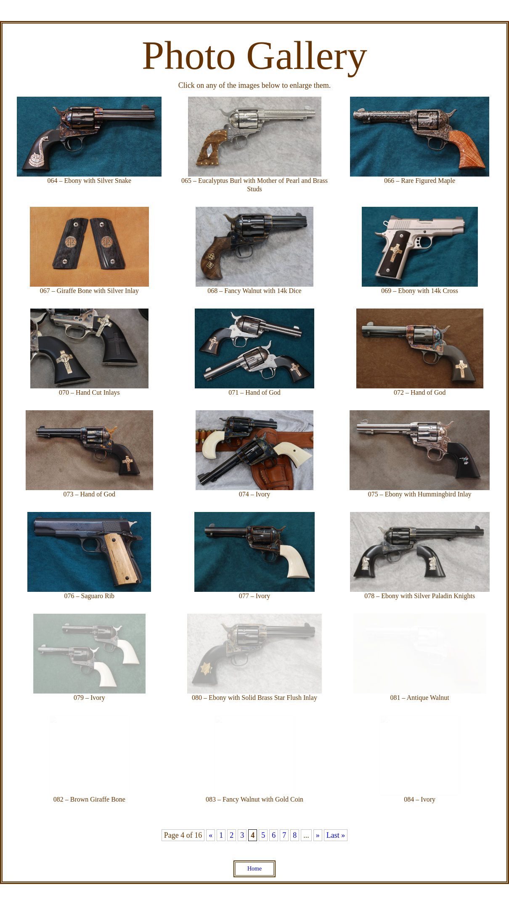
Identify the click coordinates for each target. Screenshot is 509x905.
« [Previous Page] (210, 835)
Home (254, 868)
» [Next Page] (318, 835)
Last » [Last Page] (335, 835)
